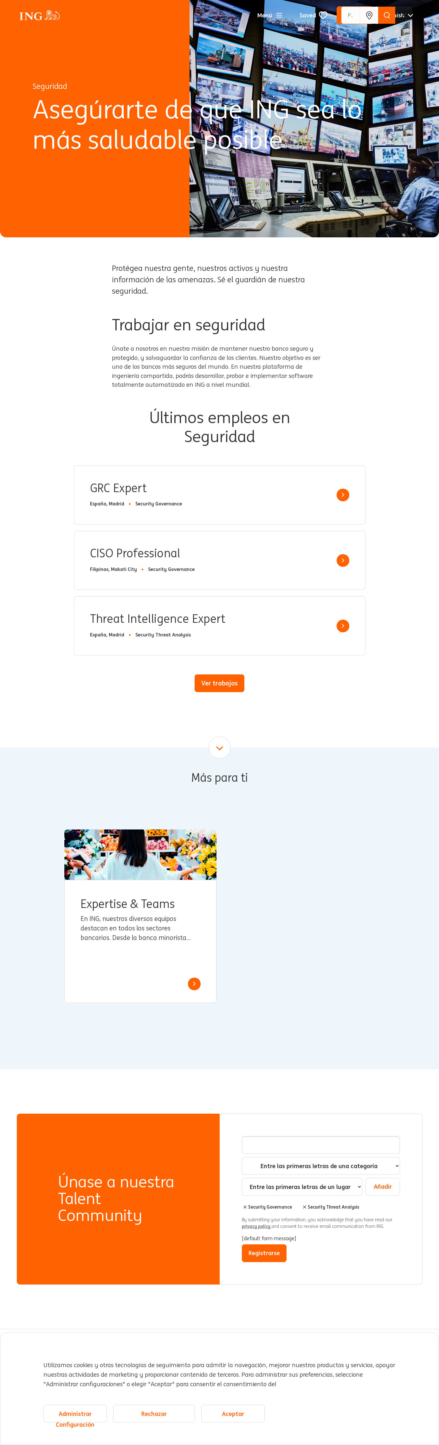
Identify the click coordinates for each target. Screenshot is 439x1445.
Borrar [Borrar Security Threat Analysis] (304, 1207)
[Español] (398, 15)
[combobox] (302, 1187)
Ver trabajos (219, 683)
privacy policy (256, 1226)
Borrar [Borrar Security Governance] (245, 1207)
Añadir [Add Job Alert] (383, 1186)
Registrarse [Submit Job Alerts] (264, 1253)
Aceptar (233, 1413)
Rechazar (154, 1413)
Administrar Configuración (75, 1416)
